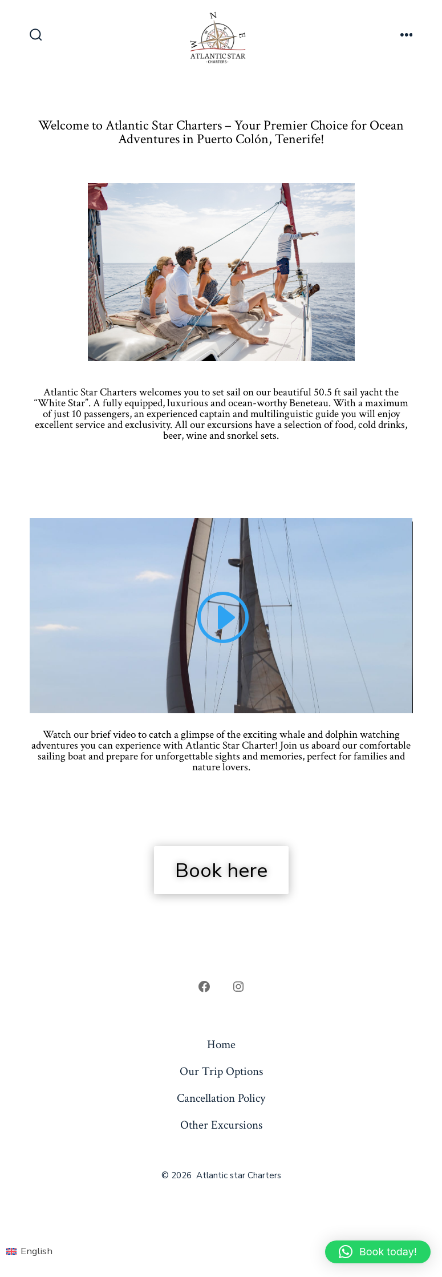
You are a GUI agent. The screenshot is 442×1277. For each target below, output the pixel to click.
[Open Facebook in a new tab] (204, 987)
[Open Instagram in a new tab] (238, 987)
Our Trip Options (221, 1071)
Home (221, 1044)
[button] (378, 1251)
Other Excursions (221, 1125)
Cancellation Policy (221, 1098)
